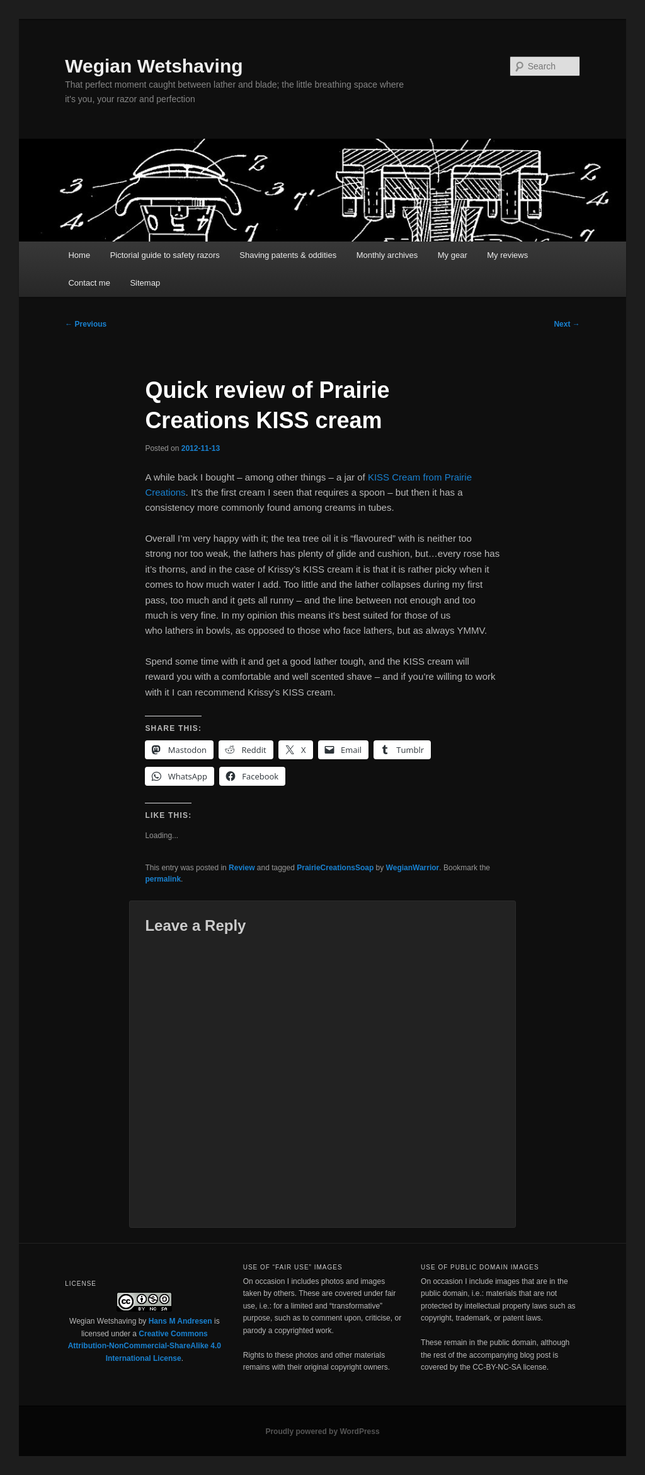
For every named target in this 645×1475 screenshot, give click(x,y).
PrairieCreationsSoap (335, 867)
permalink (163, 879)
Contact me (89, 283)
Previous (85, 324)
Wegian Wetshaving (154, 65)
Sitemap (145, 283)
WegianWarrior (413, 867)
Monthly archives (387, 255)
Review (241, 867)
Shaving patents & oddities (287, 255)
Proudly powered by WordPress (322, 1431)
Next (566, 324)
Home (79, 255)
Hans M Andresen (180, 1321)
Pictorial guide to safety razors (165, 255)
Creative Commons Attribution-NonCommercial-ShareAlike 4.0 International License (144, 1346)
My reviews (507, 255)
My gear (452, 255)
